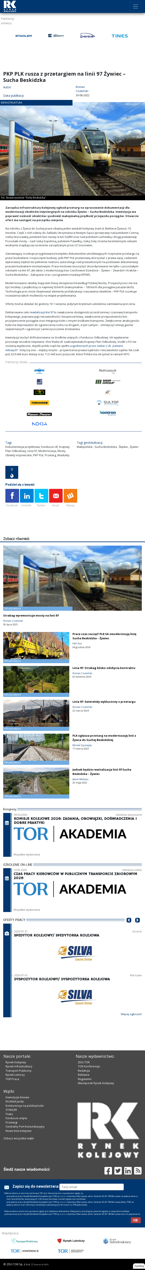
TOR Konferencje (89, 1066)
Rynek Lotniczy (15, 1075)
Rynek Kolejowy (16, 1062)
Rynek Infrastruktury (19, 1066)
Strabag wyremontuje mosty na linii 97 (31, 615)
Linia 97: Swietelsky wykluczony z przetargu (104, 702)
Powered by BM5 (40, 1264)
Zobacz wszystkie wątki (18, 1138)
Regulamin (85, 1079)
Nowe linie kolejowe (19, 1131)
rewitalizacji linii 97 (41, 312)
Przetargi (11, 1122)
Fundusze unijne (16, 1118)
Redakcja (84, 1071)
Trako (9, 1114)
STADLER (11, 1110)
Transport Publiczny (19, 1071)
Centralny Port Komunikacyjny (25, 1126)
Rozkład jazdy (15, 1101)
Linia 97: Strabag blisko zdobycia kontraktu (103, 668)
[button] (129, 927)
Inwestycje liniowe (17, 1097)
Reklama (83, 1075)
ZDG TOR (84, 1062)
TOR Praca (12, 1079)
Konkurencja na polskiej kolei (25, 1106)
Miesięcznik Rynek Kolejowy (96, 1083)
